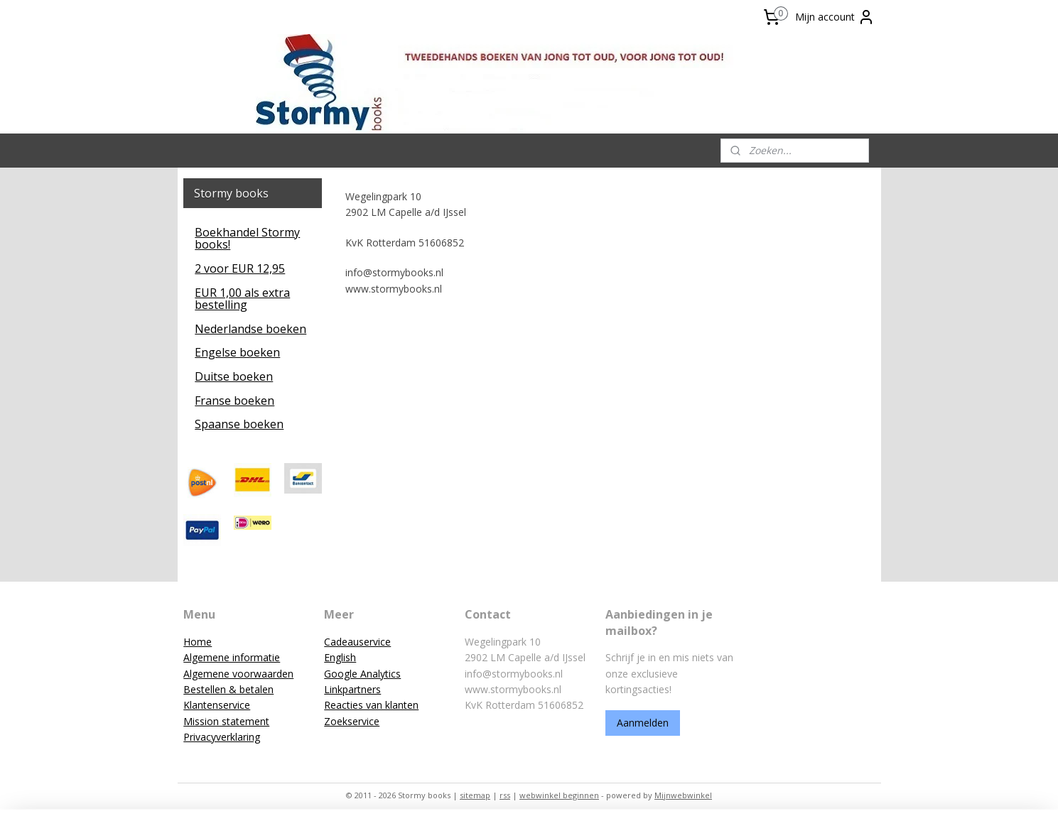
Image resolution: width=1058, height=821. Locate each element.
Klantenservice (216, 705)
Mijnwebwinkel (683, 795)
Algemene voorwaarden (238, 673)
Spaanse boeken (239, 424)
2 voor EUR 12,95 (240, 268)
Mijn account (835, 17)
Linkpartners (352, 689)
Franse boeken (234, 400)
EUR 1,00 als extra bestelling (242, 299)
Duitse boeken (234, 376)
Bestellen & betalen (228, 689)
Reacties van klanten (371, 705)
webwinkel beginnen (559, 795)
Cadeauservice (357, 641)
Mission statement (226, 721)
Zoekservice (351, 721)
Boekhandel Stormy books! (247, 238)
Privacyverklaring (221, 737)
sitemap (475, 795)
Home (197, 641)
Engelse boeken (237, 352)
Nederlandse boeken (250, 329)
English (340, 657)
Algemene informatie (231, 657)
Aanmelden (643, 722)
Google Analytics (362, 673)
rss (505, 795)
